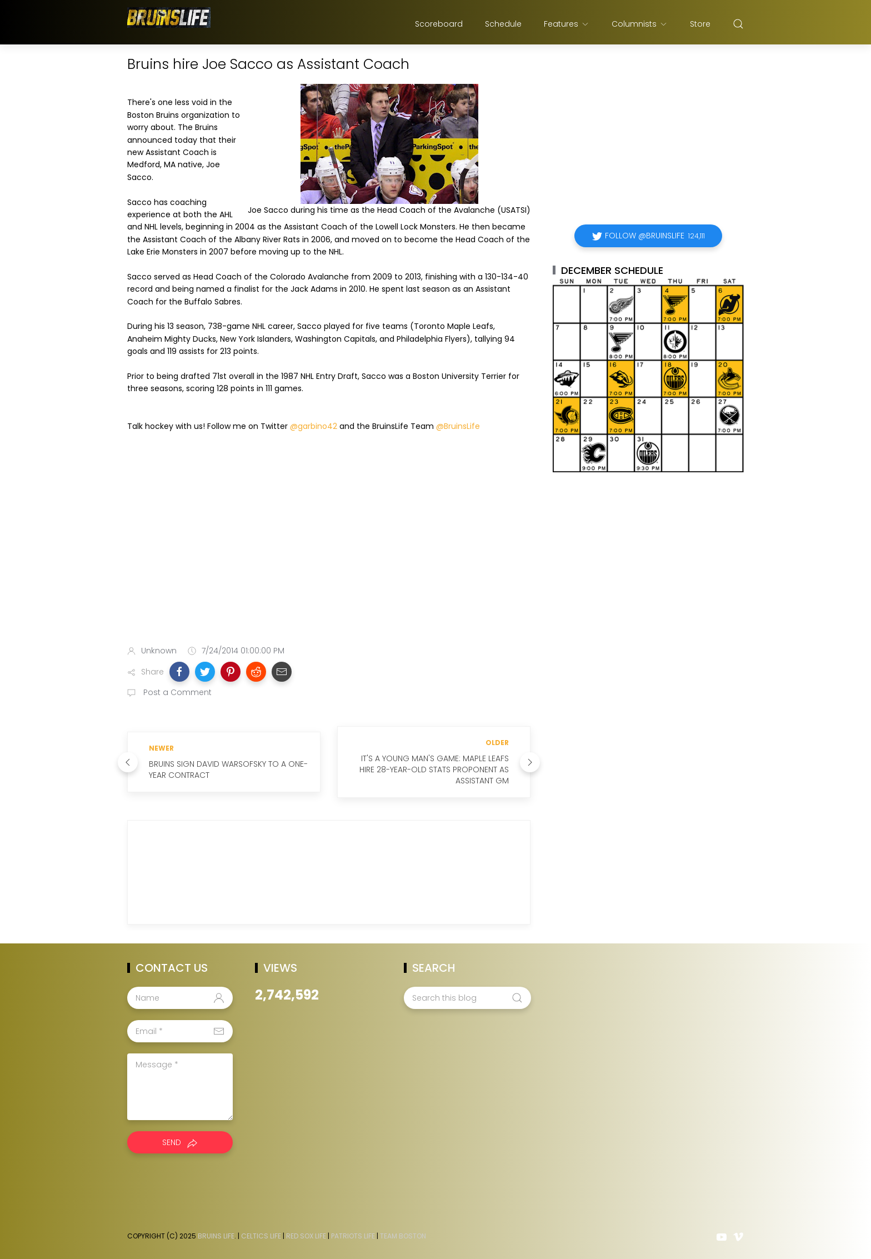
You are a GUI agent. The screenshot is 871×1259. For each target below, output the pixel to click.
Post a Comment (176, 692)
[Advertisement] (328, 549)
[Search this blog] (467, 998)
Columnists (640, 23)
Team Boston (403, 1236)
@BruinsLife (458, 426)
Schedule (503, 23)
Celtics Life (261, 1236)
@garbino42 (313, 426)
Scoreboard (439, 23)
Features (566, 23)
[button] (179, 672)
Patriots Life (353, 1236)
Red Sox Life (306, 1236)
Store (700, 23)
